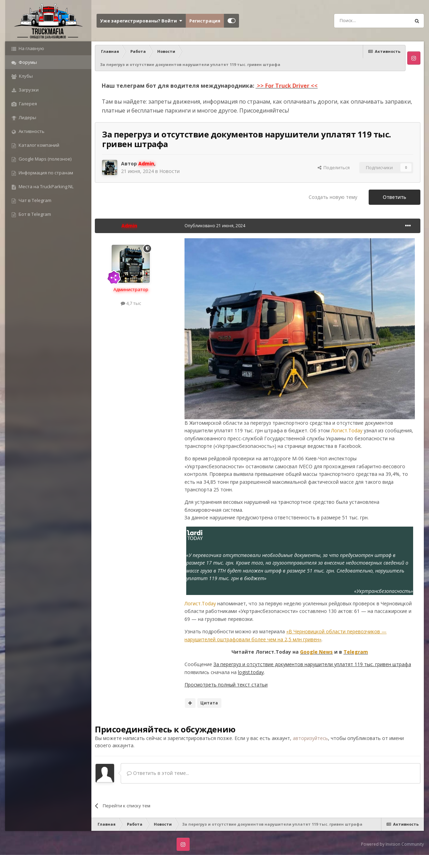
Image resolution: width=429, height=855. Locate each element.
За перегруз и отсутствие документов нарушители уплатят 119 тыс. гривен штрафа (312, 664)
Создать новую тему (333, 197)
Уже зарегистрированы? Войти (141, 21)
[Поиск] (356, 21)
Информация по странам (45, 173)
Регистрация (204, 21)
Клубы (25, 76)
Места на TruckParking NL (45, 186)
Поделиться (334, 167)
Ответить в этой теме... (158, 773)
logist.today (251, 672)
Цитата (209, 703)
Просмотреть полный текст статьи (226, 684)
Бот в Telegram (34, 214)
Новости (169, 171)
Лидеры (27, 117)
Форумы (27, 62)
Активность (31, 131)
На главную (31, 48)
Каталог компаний (38, 145)
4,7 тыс (131, 303)
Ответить (394, 197)
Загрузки (28, 90)
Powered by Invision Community (392, 844)
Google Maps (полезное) (44, 159)
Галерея (27, 103)
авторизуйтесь (310, 738)
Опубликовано (214, 226)
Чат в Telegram (34, 200)
